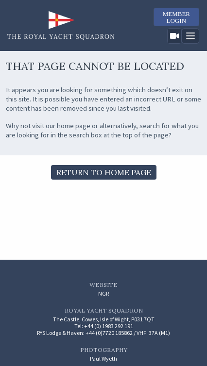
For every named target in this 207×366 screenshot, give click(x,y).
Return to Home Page (103, 172)
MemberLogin (176, 17)
